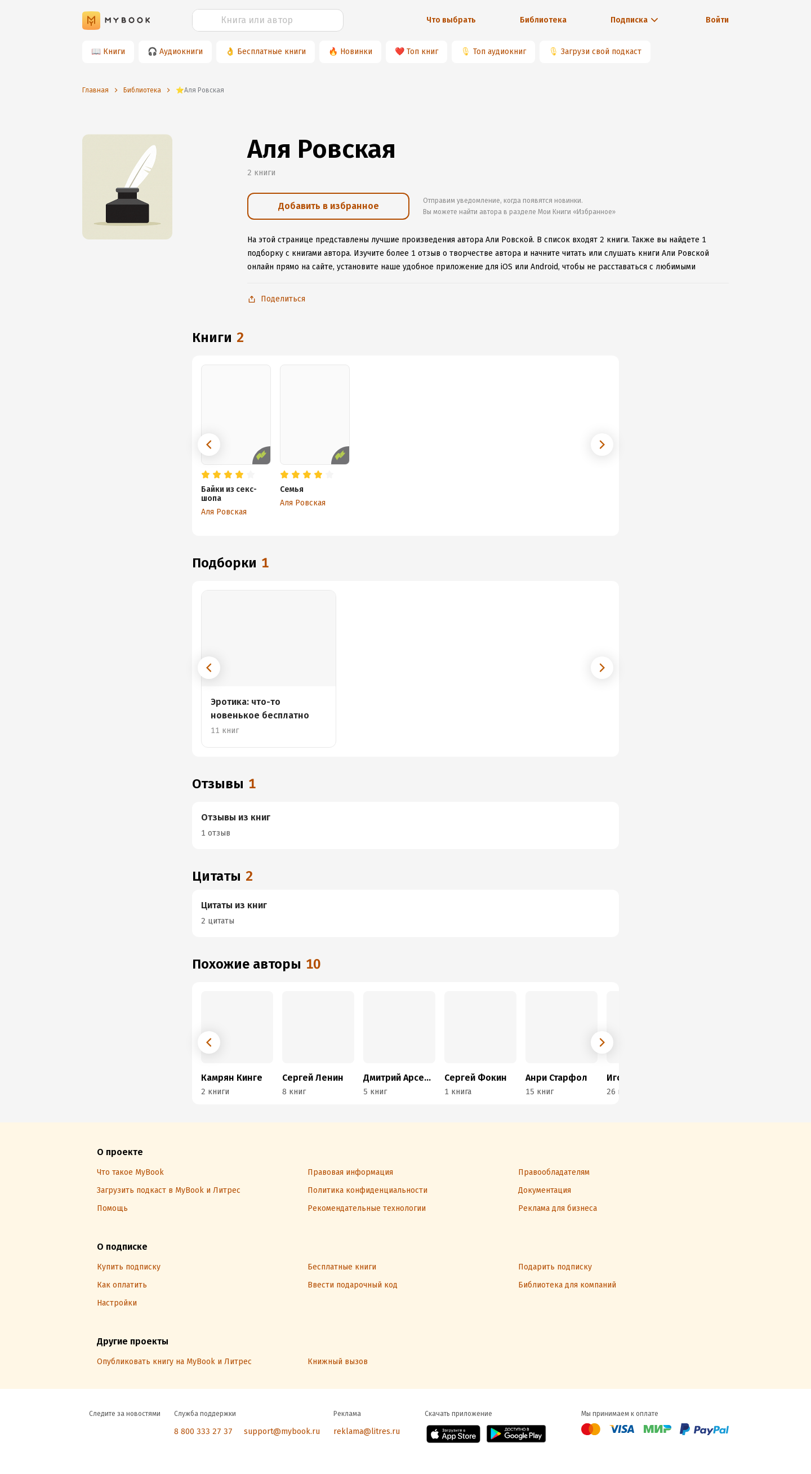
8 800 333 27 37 (203, 1431)
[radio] (205, 475)
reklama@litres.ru (366, 1431)
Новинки (356, 51)
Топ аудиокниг (499, 51)
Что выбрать (451, 20)
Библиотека (543, 20)
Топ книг (422, 51)
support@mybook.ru (282, 1431)
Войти (717, 20)
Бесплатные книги (271, 51)
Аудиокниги (181, 51)
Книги (114, 51)
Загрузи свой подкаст (601, 51)
